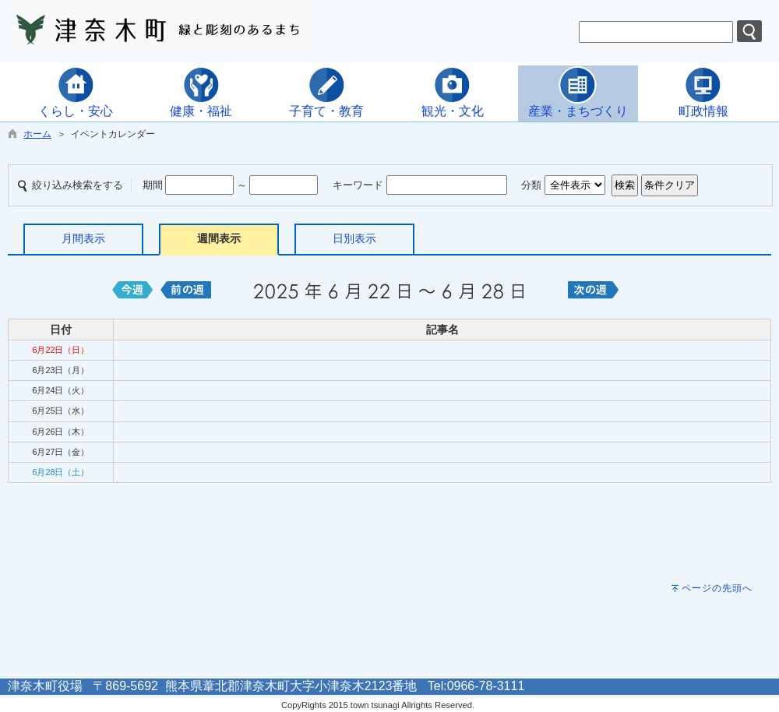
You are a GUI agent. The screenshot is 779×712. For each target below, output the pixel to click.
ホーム (37, 134)
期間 (153, 185)
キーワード (358, 185)
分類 (531, 185)
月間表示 (83, 238)
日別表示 (354, 238)
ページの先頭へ (717, 588)
